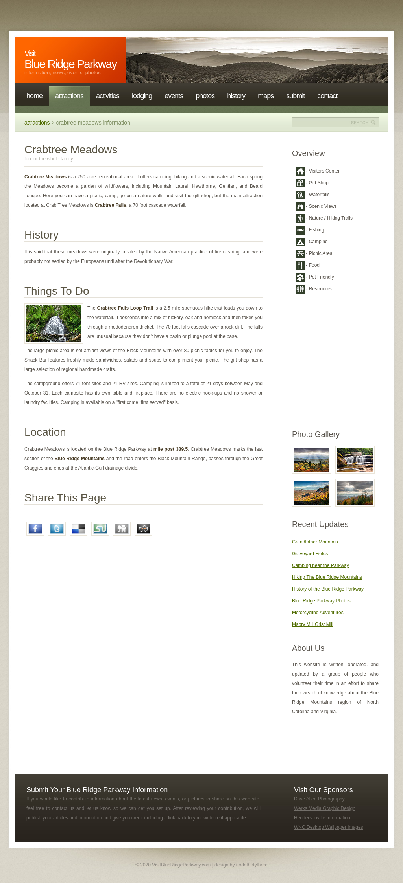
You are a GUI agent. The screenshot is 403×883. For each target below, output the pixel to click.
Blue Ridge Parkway (70, 59)
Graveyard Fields (310, 553)
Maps (266, 96)
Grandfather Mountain (315, 542)
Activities (107, 96)
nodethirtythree (252, 865)
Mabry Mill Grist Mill (312, 624)
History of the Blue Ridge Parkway (328, 589)
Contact (327, 96)
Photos (205, 96)
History (236, 96)
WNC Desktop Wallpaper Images (328, 827)
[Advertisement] (74, 614)
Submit (295, 96)
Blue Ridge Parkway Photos (321, 601)
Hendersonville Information (322, 818)
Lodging (142, 96)
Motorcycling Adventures (318, 612)
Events (174, 96)
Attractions (69, 96)
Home (34, 96)
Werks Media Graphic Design (324, 808)
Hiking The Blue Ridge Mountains (327, 577)
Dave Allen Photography (319, 799)
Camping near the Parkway (320, 565)
